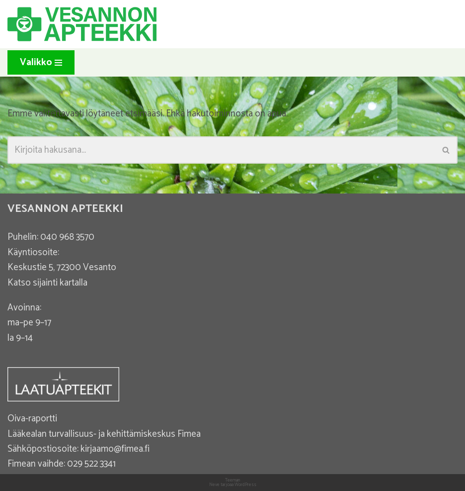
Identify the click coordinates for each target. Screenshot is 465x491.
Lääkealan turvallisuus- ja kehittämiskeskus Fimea (104, 434)
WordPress (245, 485)
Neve (214, 485)
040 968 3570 (67, 237)
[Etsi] (221, 150)
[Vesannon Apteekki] (81, 24)
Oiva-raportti (32, 418)
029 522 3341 (91, 464)
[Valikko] (41, 62)
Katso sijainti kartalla (47, 283)
